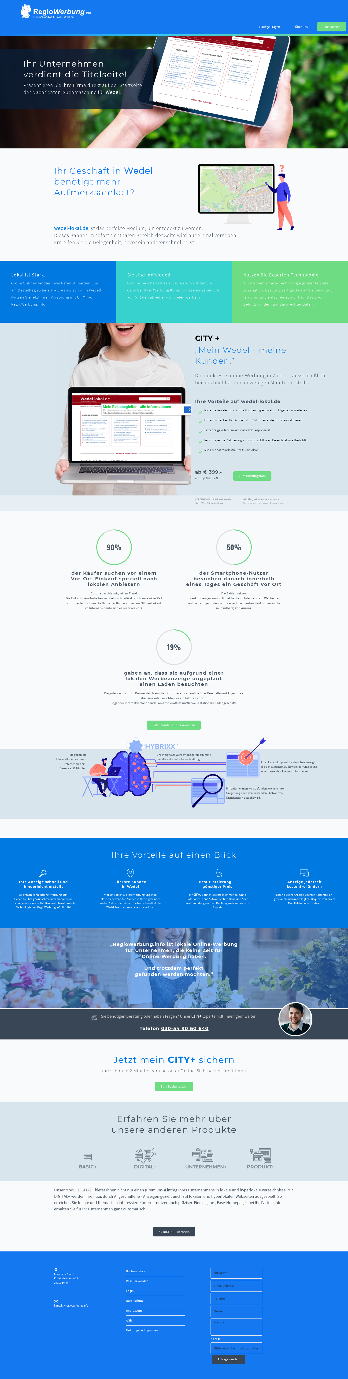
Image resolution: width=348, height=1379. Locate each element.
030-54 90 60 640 (185, 1028)
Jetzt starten (332, 27)
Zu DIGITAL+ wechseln (174, 1232)
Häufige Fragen (269, 27)
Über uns (301, 27)
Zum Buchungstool (252, 476)
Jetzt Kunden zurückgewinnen (174, 725)
